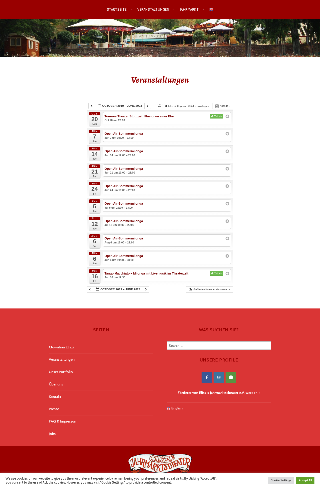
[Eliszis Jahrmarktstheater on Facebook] (207, 377)
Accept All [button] (305, 480)
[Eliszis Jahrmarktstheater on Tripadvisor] (231, 377)
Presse (54, 409)
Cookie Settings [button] (281, 480)
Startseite (117, 10)
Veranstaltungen (153, 10)
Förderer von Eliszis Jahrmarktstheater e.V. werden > (219, 393)
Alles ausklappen (199, 106)
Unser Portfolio (61, 372)
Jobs (52, 434)
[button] (209, 289)
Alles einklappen (175, 106)
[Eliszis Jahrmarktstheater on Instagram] (219, 377)
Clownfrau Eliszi (61, 347)
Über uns (56, 384)
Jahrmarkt (189, 10)
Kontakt (55, 397)
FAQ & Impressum (63, 421)
